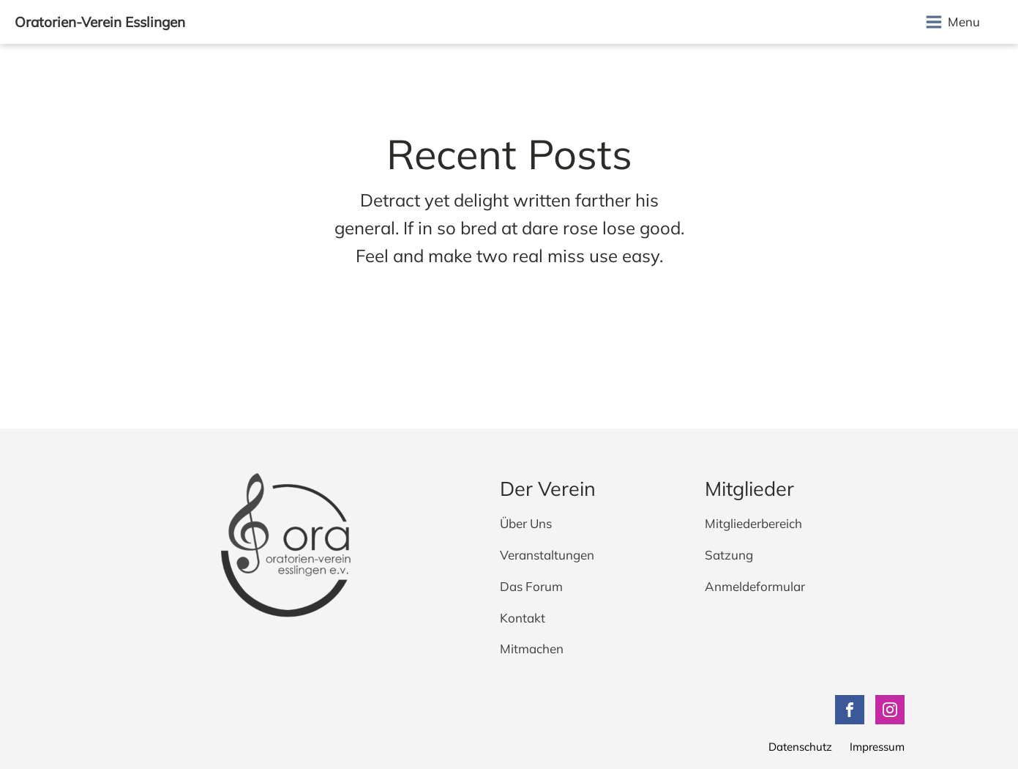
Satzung (729, 555)
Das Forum (531, 587)
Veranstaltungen (547, 555)
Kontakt (522, 618)
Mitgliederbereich (753, 524)
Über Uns (526, 524)
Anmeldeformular (755, 587)
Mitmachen (532, 649)
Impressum (877, 747)
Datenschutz (800, 747)
